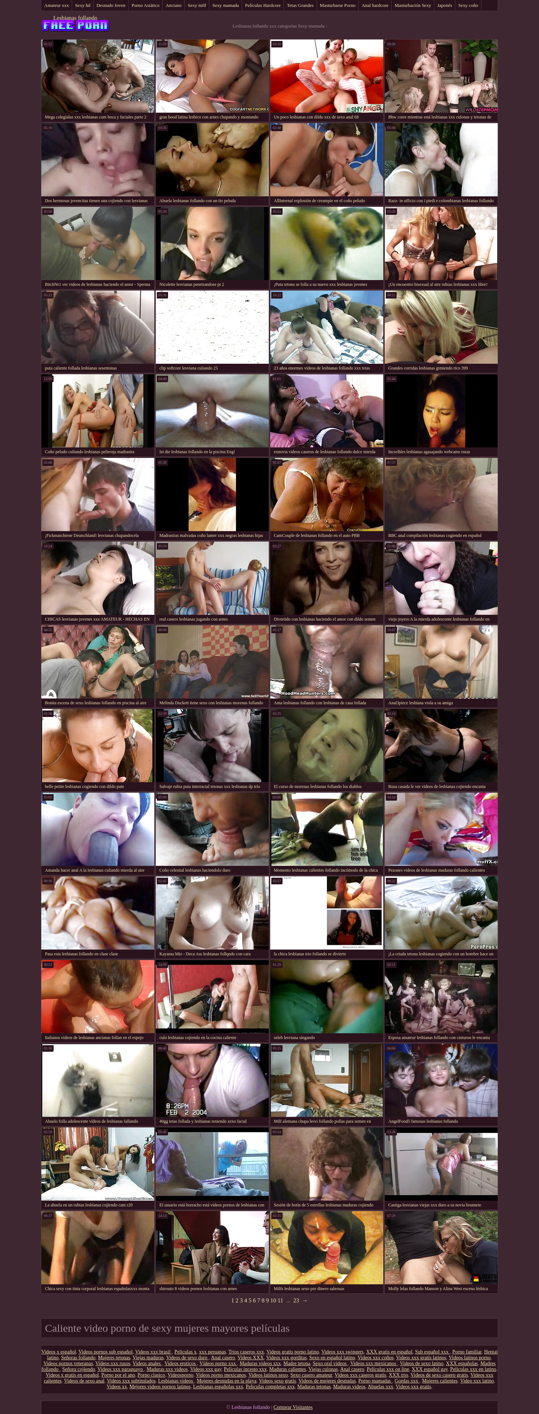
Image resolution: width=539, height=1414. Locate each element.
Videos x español (58, 1352)
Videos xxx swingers (342, 1352)
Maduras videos (349, 1386)
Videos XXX (251, 1357)
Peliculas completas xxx (270, 1386)
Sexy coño (468, 5)
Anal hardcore (375, 5)
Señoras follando (78, 1357)
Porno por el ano (118, 1375)
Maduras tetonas (314, 1386)
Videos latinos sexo (268, 1375)
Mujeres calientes (439, 1381)
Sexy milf (197, 5)
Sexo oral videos (330, 1363)
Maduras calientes (287, 1369)
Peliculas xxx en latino (473, 1369)
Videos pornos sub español (106, 1352)
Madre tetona (296, 1363)
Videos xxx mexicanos (373, 1363)
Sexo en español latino (332, 1357)
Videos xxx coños (375, 1357)
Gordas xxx (407, 1381)
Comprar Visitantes (293, 1407)
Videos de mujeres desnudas (327, 1381)
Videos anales (147, 1363)
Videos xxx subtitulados (131, 1381)
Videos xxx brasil (153, 1352)
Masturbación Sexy (412, 5)
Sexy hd (82, 5)
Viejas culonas (323, 1369)
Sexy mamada (225, 5)
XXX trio (398, 1375)
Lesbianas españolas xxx (218, 1386)
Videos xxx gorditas (286, 1357)
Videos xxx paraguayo (120, 1369)
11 (280, 1300)
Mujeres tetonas (114, 1357)
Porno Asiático (145, 5)
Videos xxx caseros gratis (361, 1375)
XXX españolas (462, 1363)
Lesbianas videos (176, 1381)
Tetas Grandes (300, 5)
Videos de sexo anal (84, 1381)
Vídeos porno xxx (218, 1363)
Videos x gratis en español (72, 1375)
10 (273, 1300)
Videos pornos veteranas (68, 1363)
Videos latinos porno (470, 1357)
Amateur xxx (56, 5)
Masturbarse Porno (338, 5)
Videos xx (116, 1386)
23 (296, 1300)
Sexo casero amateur (311, 1375)
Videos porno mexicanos (221, 1375)
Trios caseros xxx (246, 1352)
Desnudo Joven (110, 5)
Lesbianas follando (75, 18)
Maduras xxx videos (167, 1369)
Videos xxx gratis (413, 1386)
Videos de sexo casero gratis (439, 1375)
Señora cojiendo (78, 1369)
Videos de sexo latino (421, 1363)
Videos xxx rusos (112, 1363)
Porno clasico (151, 1375)
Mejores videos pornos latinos (160, 1386)
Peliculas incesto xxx (245, 1369)
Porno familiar (467, 1352)
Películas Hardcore (263, 5)
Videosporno (180, 1375)
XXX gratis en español (389, 1352)
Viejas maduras (148, 1357)
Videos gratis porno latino (292, 1352)
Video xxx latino (477, 1381)
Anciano (173, 5)
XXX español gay (429, 1369)
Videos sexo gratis (277, 1381)
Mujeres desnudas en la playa (226, 1381)
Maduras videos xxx (260, 1363)
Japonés (444, 5)
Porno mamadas (375, 1381)
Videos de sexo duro (187, 1357)
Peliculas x (185, 1352)
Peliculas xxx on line (388, 1369)
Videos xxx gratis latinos (421, 1357)
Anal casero (223, 1357)
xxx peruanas (212, 1352)
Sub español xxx (432, 1352)
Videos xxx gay (205, 1369)
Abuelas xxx (380, 1386)
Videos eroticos (180, 1363)
